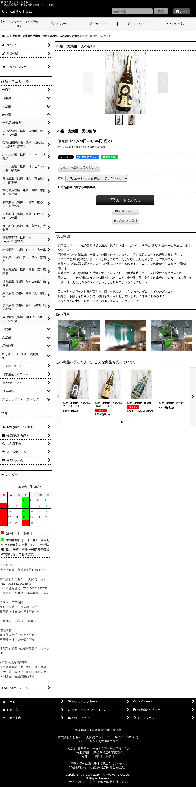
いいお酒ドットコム (17, 11)
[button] (88, 82)
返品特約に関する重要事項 (77, 187)
